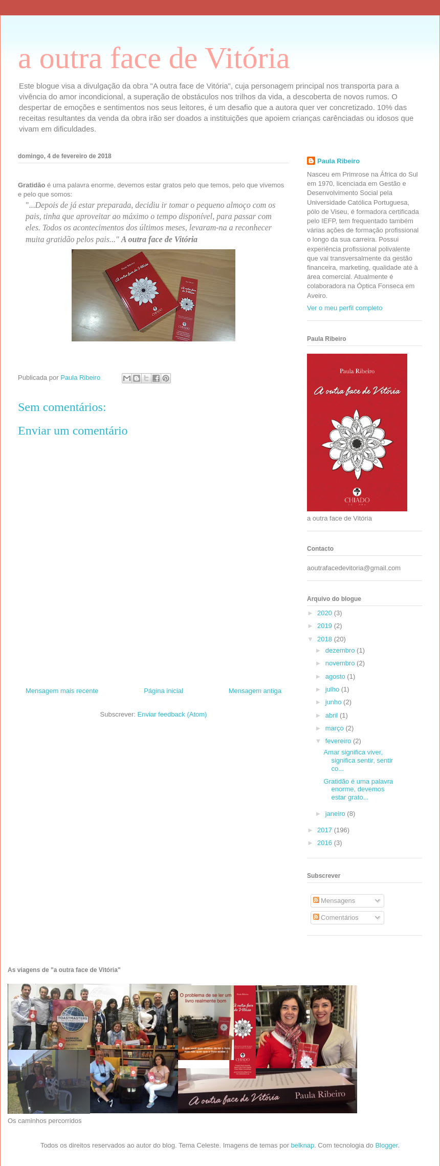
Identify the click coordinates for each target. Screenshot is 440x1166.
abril (332, 715)
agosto (336, 676)
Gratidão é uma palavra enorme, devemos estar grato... (358, 789)
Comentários (336, 917)
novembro (341, 663)
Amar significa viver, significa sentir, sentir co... (358, 760)
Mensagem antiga (255, 691)
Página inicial (163, 691)
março (335, 728)
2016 (325, 843)
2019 (325, 626)
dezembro (341, 650)
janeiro (336, 813)
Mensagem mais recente (62, 691)
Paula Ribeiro (338, 161)
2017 (325, 830)
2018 (325, 639)
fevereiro (339, 741)
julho (333, 689)
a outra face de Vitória (154, 58)
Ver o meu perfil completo (344, 308)
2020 (325, 613)
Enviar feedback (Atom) (172, 714)
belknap (303, 1145)
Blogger (386, 1145)
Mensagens (334, 900)
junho (334, 702)
